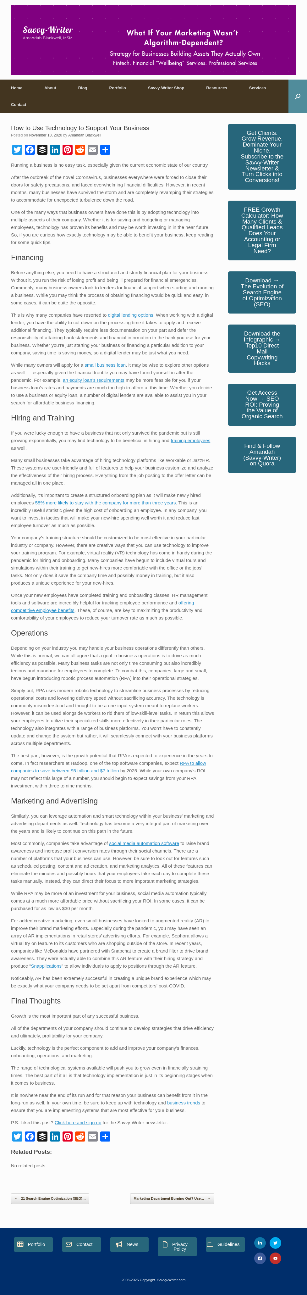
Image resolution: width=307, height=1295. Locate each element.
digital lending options (130, 315)
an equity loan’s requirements (93, 380)
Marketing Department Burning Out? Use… (172, 1199)
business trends (183, 1102)
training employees (190, 440)
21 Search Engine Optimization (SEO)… (50, 1199)
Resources (216, 88)
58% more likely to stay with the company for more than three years (105, 502)
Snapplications (46, 966)
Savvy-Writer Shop (166, 88)
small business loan (105, 365)
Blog (82, 88)
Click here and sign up (78, 1122)
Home (16, 88)
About (50, 88)
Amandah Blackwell (84, 135)
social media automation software (144, 843)
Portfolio (117, 88)
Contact (18, 104)
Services (257, 88)
